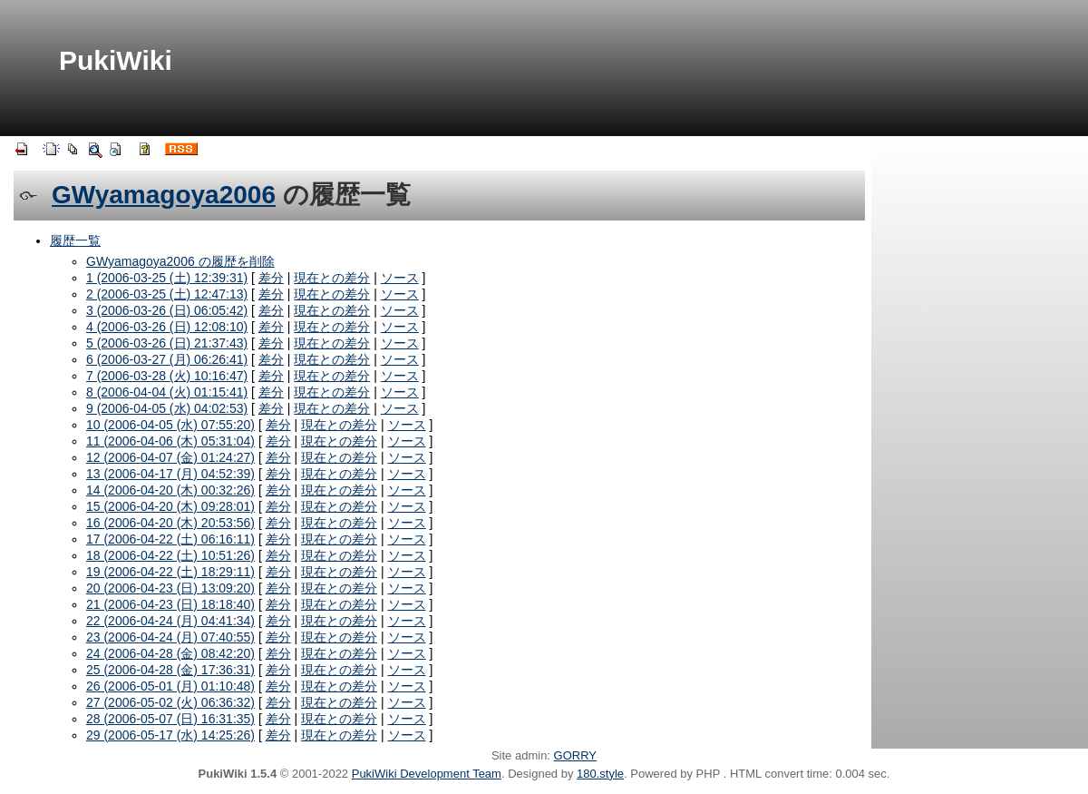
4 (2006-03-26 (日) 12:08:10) (167, 326)
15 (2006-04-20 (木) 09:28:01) (170, 506)
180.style (600, 773)
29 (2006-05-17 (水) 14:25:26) (170, 735)
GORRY (575, 755)
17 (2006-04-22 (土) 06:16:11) (170, 539)
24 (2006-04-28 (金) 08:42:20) (170, 653)
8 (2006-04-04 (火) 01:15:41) (167, 392)
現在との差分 (332, 277)
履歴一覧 (75, 240)
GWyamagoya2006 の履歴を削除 (180, 261)
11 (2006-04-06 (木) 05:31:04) (170, 441)
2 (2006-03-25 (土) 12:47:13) (167, 294)
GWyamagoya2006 (164, 195)
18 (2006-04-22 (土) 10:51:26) (170, 555)
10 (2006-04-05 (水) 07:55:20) (170, 424)
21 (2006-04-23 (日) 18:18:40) (170, 604)
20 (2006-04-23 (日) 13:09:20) (170, 588)
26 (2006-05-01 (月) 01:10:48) (170, 686)
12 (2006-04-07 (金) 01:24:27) (170, 457)
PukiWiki (115, 60)
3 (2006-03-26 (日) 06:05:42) (167, 310)
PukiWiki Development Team (426, 773)
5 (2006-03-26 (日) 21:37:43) (167, 343)
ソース (400, 277)
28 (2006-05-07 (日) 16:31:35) (170, 718)
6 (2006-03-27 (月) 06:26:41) (167, 359)
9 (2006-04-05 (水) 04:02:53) (167, 408)
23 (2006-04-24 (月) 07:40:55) (170, 637)
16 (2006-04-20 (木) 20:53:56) (170, 522)
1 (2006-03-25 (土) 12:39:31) (167, 277)
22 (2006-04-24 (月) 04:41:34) (170, 620)
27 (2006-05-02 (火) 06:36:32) (170, 702)
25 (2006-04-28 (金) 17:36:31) (170, 669)
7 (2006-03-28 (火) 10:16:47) (167, 375)
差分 (271, 277)
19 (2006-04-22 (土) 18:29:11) (170, 571)
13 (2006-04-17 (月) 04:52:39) (170, 473)
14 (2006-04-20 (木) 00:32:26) (170, 490)
